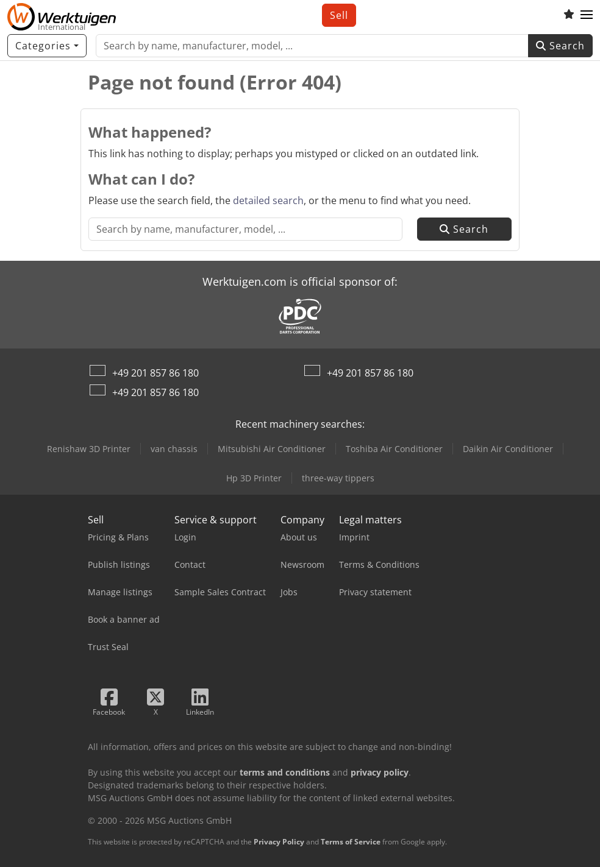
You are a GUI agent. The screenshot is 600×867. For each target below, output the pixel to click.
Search (560, 45)
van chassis (174, 449)
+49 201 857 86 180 (155, 373)
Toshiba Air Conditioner (394, 449)
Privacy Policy (279, 842)
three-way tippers (338, 478)
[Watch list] (568, 15)
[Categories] (47, 45)
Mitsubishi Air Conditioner (272, 449)
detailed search (268, 200)
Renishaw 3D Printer (88, 449)
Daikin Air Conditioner (508, 449)
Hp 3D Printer (254, 478)
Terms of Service (350, 842)
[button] (586, 15)
